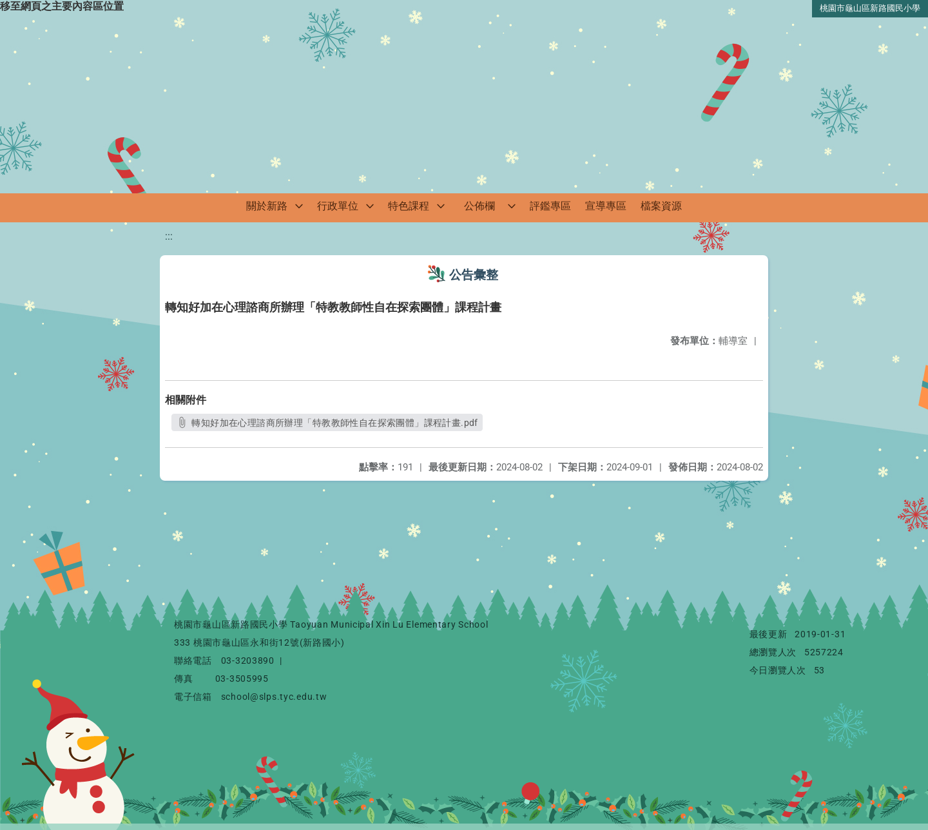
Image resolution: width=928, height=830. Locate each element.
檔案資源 (661, 206)
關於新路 (266, 206)
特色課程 (408, 206)
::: (169, 236)
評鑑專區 (550, 206)
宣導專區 (605, 206)
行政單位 (337, 206)
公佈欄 (479, 206)
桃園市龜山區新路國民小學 (870, 8)
